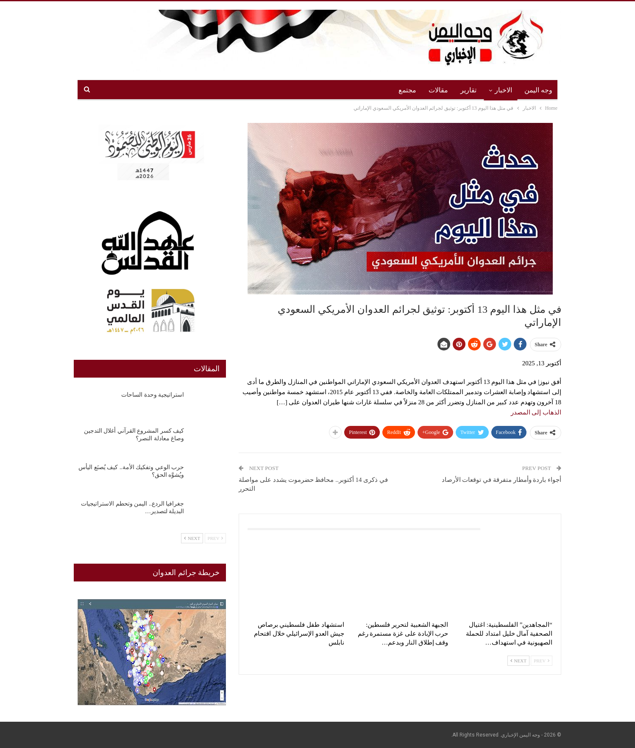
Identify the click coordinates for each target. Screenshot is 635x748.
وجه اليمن (538, 90)
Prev (541, 660)
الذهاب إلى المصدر (536, 412)
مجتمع (407, 90)
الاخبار (503, 90)
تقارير (468, 90)
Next (518, 660)
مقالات (438, 90)
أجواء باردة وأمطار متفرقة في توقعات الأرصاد (502, 479)
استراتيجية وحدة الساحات (152, 395)
